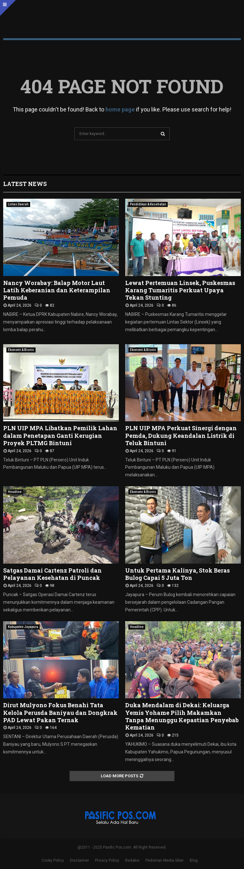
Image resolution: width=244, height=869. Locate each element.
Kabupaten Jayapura (23, 627)
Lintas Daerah (18, 204)
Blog (194, 860)
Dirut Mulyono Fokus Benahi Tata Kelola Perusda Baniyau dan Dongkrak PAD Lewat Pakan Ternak (60, 712)
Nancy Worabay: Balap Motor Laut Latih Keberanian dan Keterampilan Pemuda (56, 290)
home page (120, 109)
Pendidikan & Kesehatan (148, 204)
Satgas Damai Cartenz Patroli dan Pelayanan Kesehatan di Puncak (52, 573)
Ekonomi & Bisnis (21, 350)
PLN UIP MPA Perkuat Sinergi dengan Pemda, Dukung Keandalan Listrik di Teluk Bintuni (181, 435)
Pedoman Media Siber (165, 860)
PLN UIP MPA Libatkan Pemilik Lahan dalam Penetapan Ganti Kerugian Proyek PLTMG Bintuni (60, 435)
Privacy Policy (107, 860)
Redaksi (132, 860)
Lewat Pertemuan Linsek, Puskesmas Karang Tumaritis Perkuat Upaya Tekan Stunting (180, 290)
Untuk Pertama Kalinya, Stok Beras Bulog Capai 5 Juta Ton (177, 573)
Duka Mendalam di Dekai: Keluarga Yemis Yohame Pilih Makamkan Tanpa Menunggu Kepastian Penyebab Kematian (182, 716)
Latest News (25, 184)
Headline (15, 492)
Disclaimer (79, 860)
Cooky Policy (53, 860)
